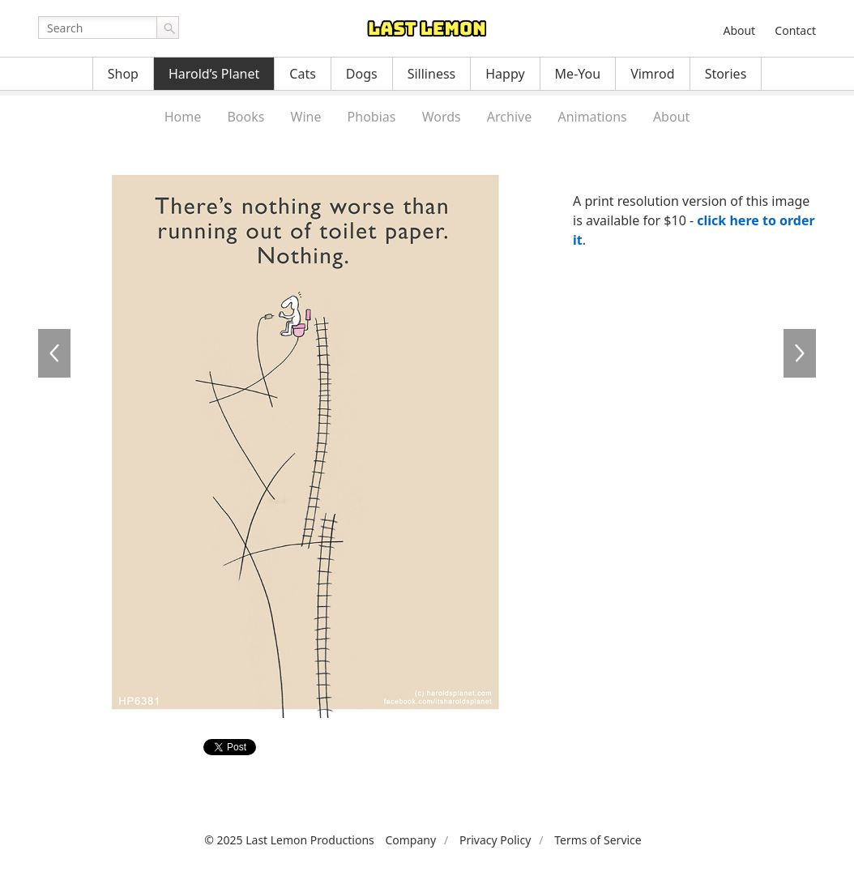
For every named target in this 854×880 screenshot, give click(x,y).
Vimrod (652, 74)
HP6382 (800, 353)
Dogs (362, 74)
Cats (302, 74)
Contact (795, 30)
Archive (509, 117)
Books (245, 117)
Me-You (578, 74)
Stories (726, 74)
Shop (123, 74)
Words (441, 117)
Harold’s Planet (214, 74)
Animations (591, 117)
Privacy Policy (495, 840)
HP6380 (54, 353)
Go (167, 27)
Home (183, 117)
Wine (306, 117)
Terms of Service (598, 840)
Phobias (372, 117)
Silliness (432, 74)
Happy (504, 74)
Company (410, 840)
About (739, 30)
